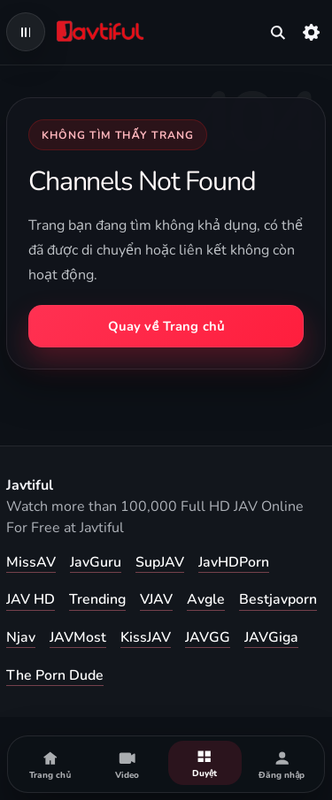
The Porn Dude (55, 675)
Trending (97, 599)
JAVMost (78, 637)
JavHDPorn (233, 562)
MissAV (31, 562)
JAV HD (30, 599)
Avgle (206, 599)
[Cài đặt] (311, 31)
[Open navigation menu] (25, 31)
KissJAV (145, 637)
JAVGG (207, 637)
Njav (20, 637)
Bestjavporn (278, 599)
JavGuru (95, 562)
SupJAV (159, 562)
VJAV (156, 599)
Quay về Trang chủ (166, 326)
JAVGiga (271, 637)
